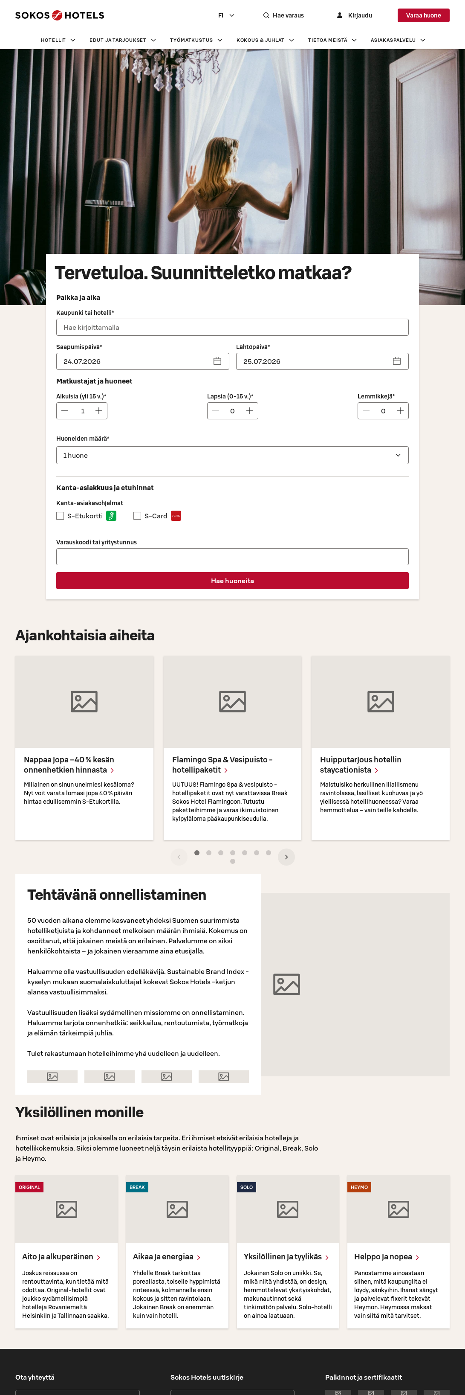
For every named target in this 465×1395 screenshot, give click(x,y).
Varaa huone (423, 15)
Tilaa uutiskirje (232, 1203)
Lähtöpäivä (253, 347)
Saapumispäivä (79, 347)
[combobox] (235, 15)
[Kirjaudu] (357, 15)
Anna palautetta (77, 1262)
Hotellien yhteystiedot (77, 1203)
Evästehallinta (291, 1385)
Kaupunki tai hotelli (85, 313)
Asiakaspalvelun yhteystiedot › (57, 1224)
